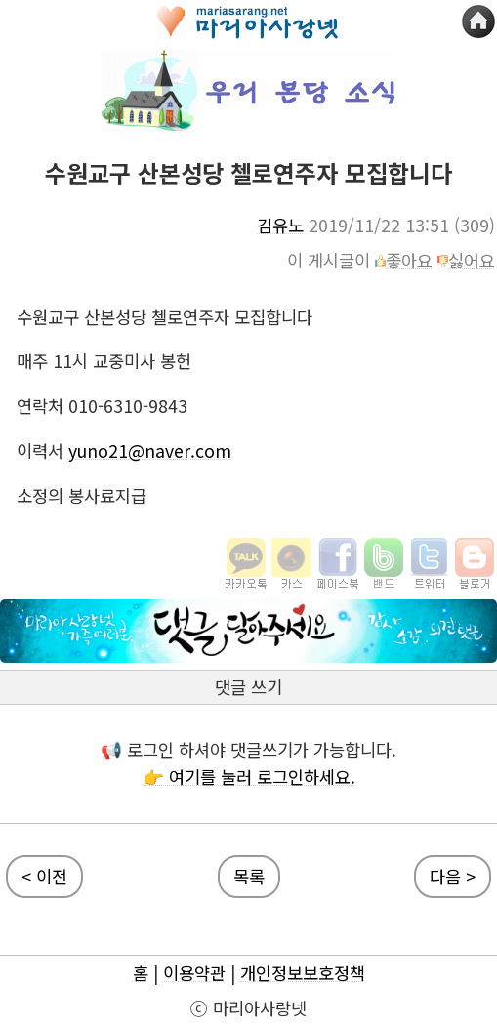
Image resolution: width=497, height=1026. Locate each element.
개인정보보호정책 (302, 973)
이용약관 (194, 973)
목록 (249, 876)
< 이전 (44, 876)
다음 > (453, 876)
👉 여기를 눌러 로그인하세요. (249, 776)
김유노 (280, 225)
